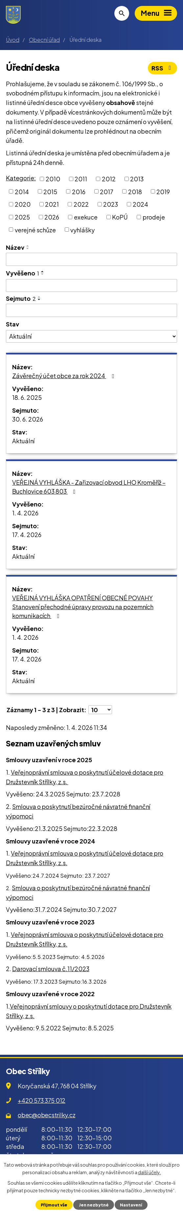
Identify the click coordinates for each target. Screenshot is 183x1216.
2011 (81, 179)
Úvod (12, 39)
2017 (106, 191)
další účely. (149, 1172)
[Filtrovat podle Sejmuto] (91, 310)
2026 (51, 217)
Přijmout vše (54, 1204)
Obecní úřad (44, 39)
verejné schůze (35, 229)
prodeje (154, 217)
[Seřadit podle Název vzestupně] (28, 246)
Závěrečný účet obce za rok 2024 (64, 375)
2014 (22, 191)
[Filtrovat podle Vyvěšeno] (91, 285)
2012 (109, 179)
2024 (140, 204)
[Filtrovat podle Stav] (91, 336)
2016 (78, 191)
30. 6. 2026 (27, 419)
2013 (137, 179)
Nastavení (131, 1204)
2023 (110, 204)
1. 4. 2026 (25, 513)
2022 (81, 204)
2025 (22, 217)
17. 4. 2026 (26, 534)
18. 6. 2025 (27, 397)
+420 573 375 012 (41, 1100)
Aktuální (23, 441)
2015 (50, 191)
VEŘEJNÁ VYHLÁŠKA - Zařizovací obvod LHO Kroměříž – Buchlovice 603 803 (89, 487)
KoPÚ (120, 217)
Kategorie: (21, 178)
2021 (52, 204)
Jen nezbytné (94, 1204)
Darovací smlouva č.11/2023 (50, 968)
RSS (162, 68)
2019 (163, 191)
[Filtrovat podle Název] (91, 259)
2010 (53, 179)
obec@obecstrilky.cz (46, 1115)
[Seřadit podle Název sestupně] (28, 248)
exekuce (86, 217)
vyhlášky (82, 229)
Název (15, 247)
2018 (135, 191)
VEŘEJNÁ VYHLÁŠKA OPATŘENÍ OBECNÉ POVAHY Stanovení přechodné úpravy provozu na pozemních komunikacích (82, 606)
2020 (23, 204)
